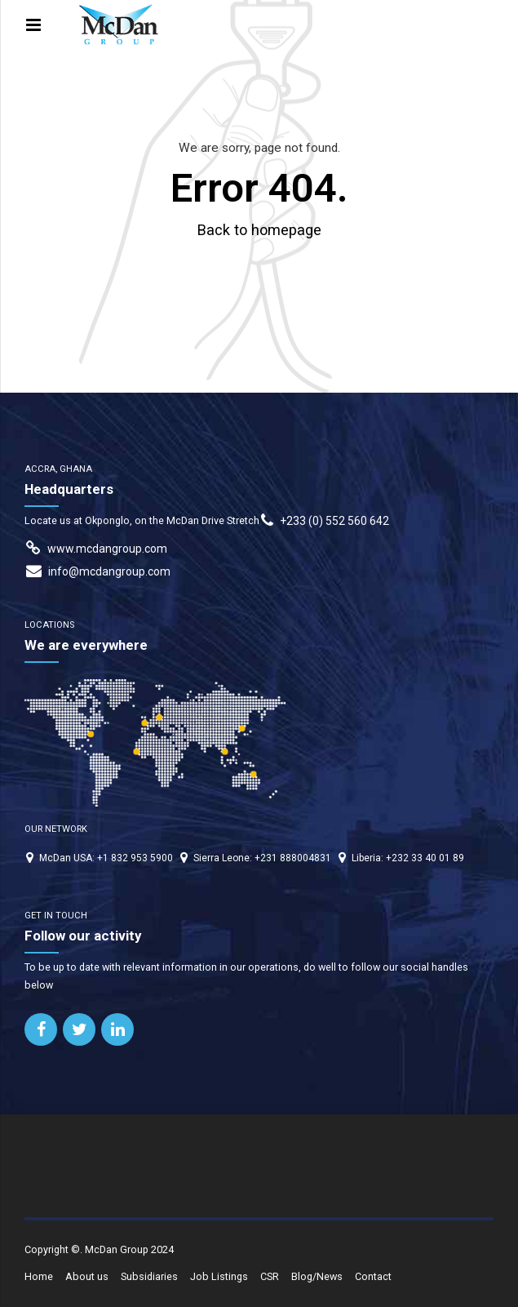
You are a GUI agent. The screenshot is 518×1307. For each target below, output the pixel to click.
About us (86, 1276)
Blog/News (317, 1276)
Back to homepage (259, 229)
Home (38, 1276)
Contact (373, 1276)
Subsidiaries (149, 1276)
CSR (269, 1276)
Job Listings (219, 1276)
